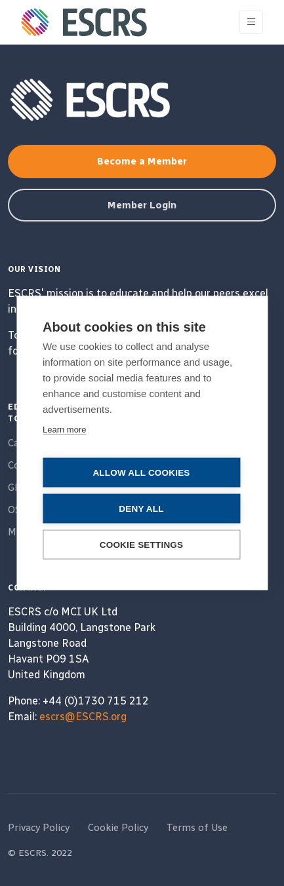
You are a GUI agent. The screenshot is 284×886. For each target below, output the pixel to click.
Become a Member (142, 161)
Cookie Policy (118, 828)
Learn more (64, 429)
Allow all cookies (141, 473)
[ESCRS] (84, 22)
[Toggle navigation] (251, 22)
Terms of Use (197, 828)
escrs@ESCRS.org (83, 716)
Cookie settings (142, 545)
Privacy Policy (39, 828)
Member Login (142, 205)
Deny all (141, 509)
